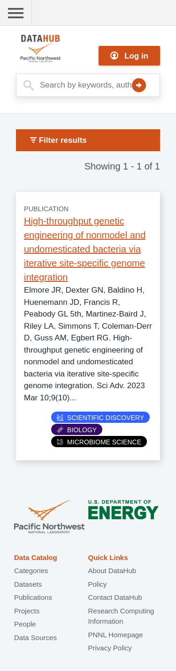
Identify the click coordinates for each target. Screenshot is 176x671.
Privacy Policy (110, 648)
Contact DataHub (115, 597)
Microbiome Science (99, 442)
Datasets (28, 584)
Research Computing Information (121, 616)
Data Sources (35, 638)
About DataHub (112, 571)
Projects (26, 611)
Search (139, 85)
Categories (31, 571)
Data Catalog (35, 557)
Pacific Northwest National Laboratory (49, 517)
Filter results (58, 140)
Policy (97, 584)
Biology (77, 430)
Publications (33, 597)
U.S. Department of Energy (123, 517)
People (25, 624)
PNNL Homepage (115, 635)
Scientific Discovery (100, 417)
